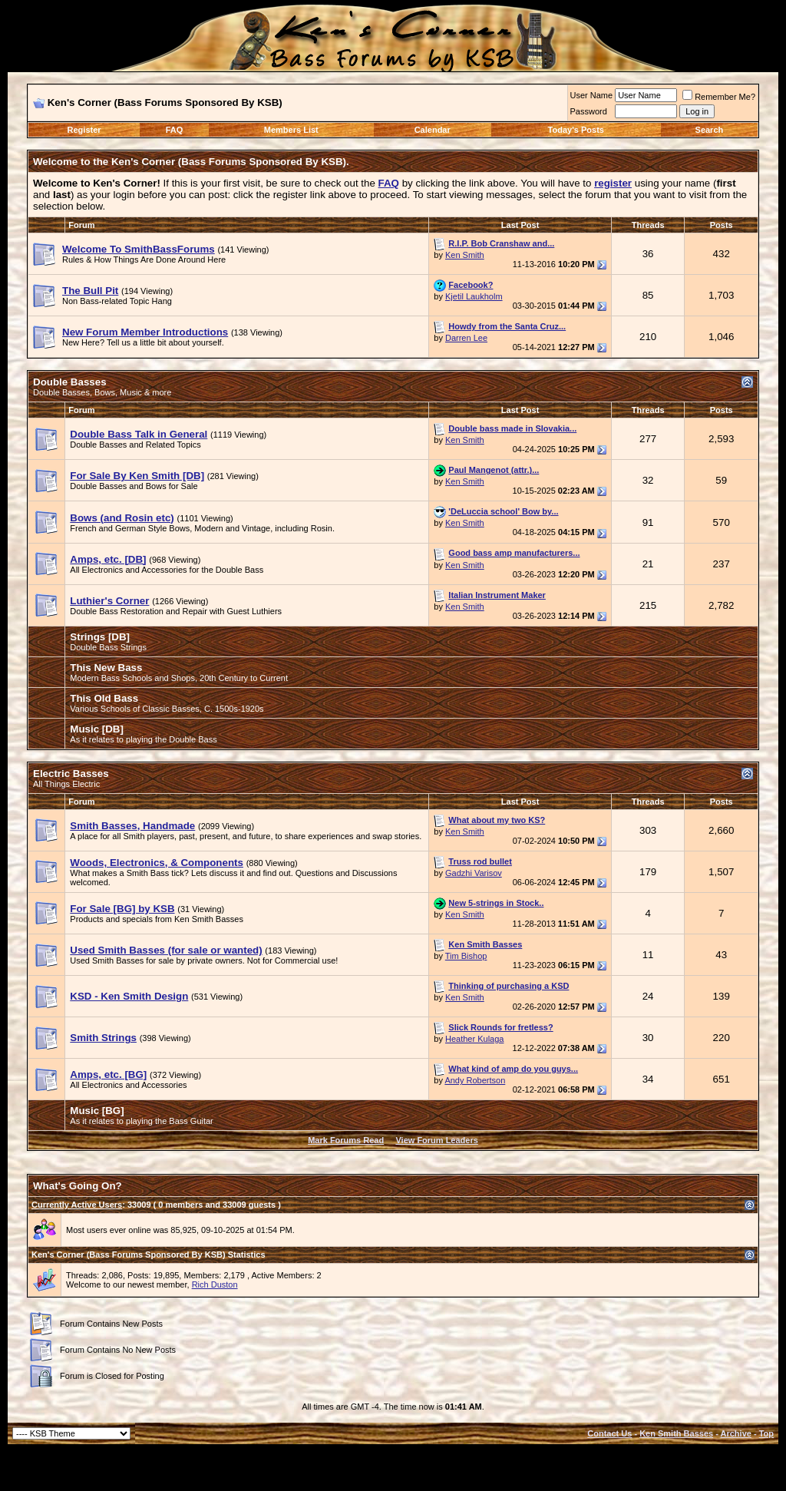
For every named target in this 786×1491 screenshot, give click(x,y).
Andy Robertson (474, 1080)
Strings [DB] (100, 637)
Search (709, 129)
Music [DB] (97, 729)
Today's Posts (576, 129)
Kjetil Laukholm (474, 296)
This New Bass (106, 667)
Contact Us (609, 1433)
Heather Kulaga (474, 1038)
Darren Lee (466, 337)
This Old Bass (104, 698)
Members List (291, 129)
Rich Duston (215, 1284)
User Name (591, 95)
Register (84, 129)
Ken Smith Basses (676, 1433)
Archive (736, 1433)
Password (588, 111)
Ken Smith (464, 255)
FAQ (174, 129)
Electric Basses (71, 773)
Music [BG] (97, 1110)
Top (766, 1433)
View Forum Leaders (436, 1140)
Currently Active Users (76, 1204)
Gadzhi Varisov (473, 873)
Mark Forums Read (346, 1140)
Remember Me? (718, 96)
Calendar (432, 129)
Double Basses (70, 382)
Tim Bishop (466, 955)
